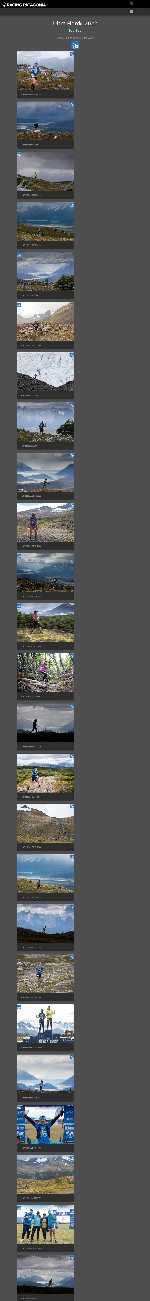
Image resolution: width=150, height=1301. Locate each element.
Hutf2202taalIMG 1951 (31, 982)
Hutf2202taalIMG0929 (91, 686)
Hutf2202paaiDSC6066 (31, 143)
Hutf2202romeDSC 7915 (91, 538)
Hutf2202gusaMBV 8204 (31, 736)
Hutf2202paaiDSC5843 (91, 933)
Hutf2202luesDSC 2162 (31, 1131)
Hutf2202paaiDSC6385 (31, 341)
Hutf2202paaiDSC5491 (31, 587)
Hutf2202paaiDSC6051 (91, 94)
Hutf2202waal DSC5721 (31, 242)
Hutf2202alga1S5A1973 (31, 637)
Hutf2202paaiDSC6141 (91, 242)
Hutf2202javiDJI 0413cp (91, 193)
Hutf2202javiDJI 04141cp (31, 1180)
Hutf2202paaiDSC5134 (31, 686)
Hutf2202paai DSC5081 (91, 390)
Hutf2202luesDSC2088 (91, 834)
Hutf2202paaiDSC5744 (91, 1131)
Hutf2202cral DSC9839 (31, 1032)
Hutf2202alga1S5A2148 (91, 1279)
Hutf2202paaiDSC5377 (31, 785)
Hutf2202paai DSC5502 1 (32, 291)
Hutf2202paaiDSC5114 (91, 489)
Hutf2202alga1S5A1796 (31, 538)
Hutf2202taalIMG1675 (91, 785)
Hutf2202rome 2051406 (91, 637)
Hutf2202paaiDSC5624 (91, 143)
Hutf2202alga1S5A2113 (31, 933)
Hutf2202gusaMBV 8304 (91, 1032)
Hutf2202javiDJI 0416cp (31, 1081)
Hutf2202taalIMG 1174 (91, 884)
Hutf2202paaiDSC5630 (31, 489)
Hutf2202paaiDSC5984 (31, 1279)
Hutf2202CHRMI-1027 (30, 439)
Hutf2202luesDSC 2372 (91, 341)
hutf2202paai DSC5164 (91, 1229)
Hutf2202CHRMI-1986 (30, 390)
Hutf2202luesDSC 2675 (91, 736)
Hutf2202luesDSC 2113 (91, 982)
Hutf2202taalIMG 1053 (31, 884)
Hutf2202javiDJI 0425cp (91, 439)
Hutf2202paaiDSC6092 (31, 193)
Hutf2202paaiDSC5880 (31, 94)
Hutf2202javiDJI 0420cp (91, 291)
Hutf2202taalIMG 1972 (91, 587)
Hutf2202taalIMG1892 (30, 834)
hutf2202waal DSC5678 (91, 1081)
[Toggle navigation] (131, 3)
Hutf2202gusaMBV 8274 (31, 1229)
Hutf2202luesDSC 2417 (91, 1180)
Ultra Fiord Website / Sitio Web (75, 37)
